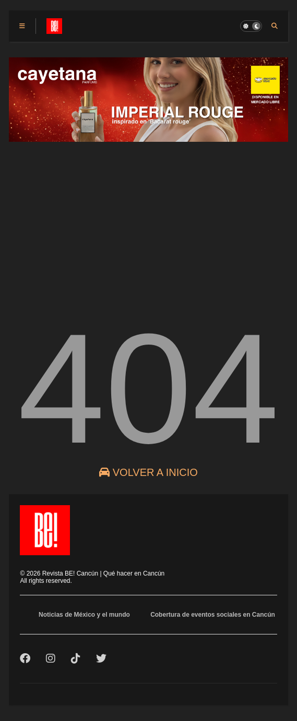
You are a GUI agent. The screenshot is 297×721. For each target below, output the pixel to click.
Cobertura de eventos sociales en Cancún (212, 614)
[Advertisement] (148, 222)
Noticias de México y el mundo (84, 614)
